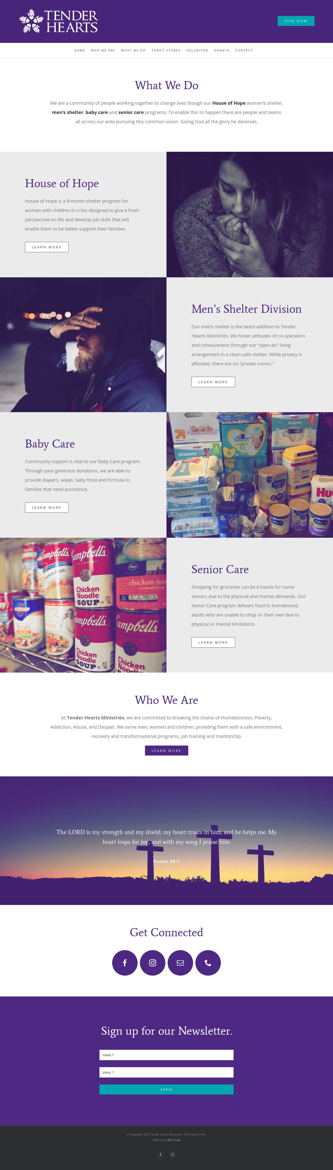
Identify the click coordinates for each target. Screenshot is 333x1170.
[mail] (180, 963)
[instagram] (152, 963)
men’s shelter (67, 112)
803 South (173, 1140)
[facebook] (125, 963)
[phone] (208, 963)
